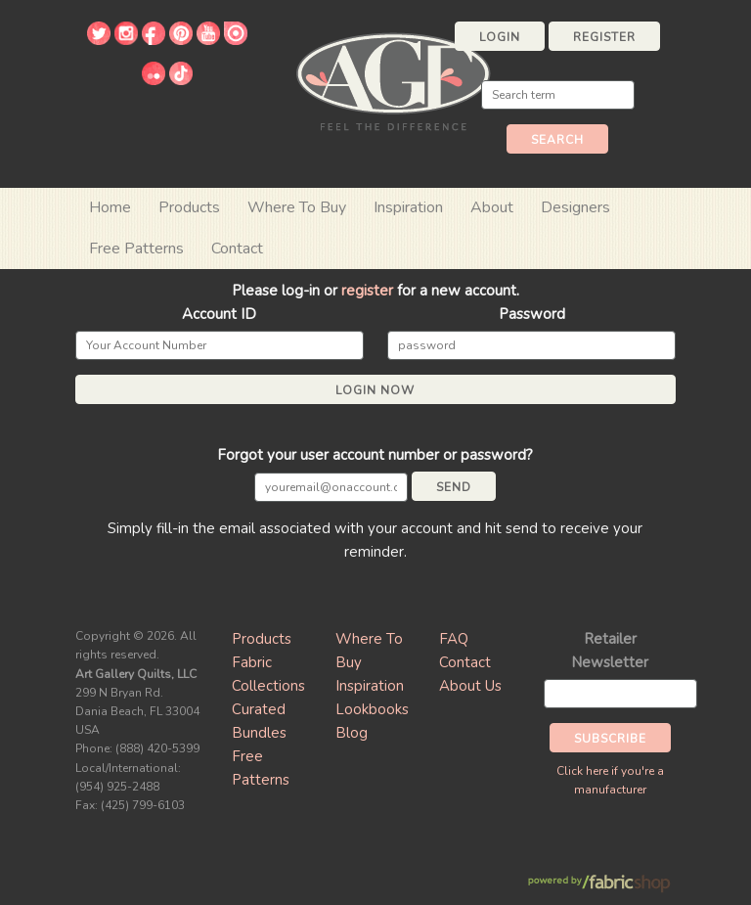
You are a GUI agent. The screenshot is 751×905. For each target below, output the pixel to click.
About (491, 207)
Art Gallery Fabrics (393, 80)
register (367, 290)
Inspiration (408, 207)
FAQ (453, 639)
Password (532, 314)
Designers (575, 207)
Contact (237, 248)
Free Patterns (136, 248)
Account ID (219, 314)
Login (499, 37)
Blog (351, 733)
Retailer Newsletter (609, 650)
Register (604, 37)
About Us (470, 686)
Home (110, 207)
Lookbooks (372, 709)
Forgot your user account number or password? (375, 455)
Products (261, 639)
